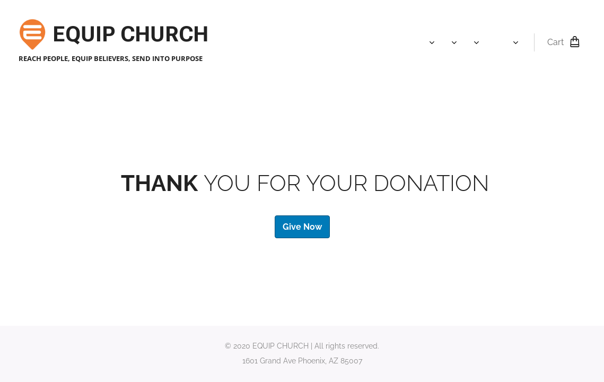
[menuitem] (332, 42)
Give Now (302, 226)
